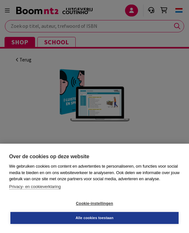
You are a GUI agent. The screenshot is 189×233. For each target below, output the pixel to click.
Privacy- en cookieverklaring (35, 186)
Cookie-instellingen (94, 203)
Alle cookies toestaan (95, 218)
